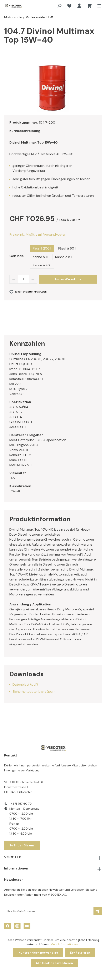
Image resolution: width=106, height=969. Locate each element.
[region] (53, 88)
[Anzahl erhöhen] (33, 279)
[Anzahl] (23, 279)
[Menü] (98, 6)
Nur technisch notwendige (38, 952)
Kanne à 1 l (40, 257)
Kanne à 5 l (63, 257)
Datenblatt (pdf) (25, 684)
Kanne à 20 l (42, 265)
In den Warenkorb (68, 279)
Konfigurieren (80, 952)
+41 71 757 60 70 (20, 803)
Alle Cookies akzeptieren (54, 963)
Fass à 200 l (42, 248)
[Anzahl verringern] (13, 279)
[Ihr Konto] (79, 6)
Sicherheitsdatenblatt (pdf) (33, 691)
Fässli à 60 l (67, 248)
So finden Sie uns (22, 845)
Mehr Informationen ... (65, 944)
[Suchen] (59, 6)
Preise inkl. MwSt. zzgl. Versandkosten (38, 234)
